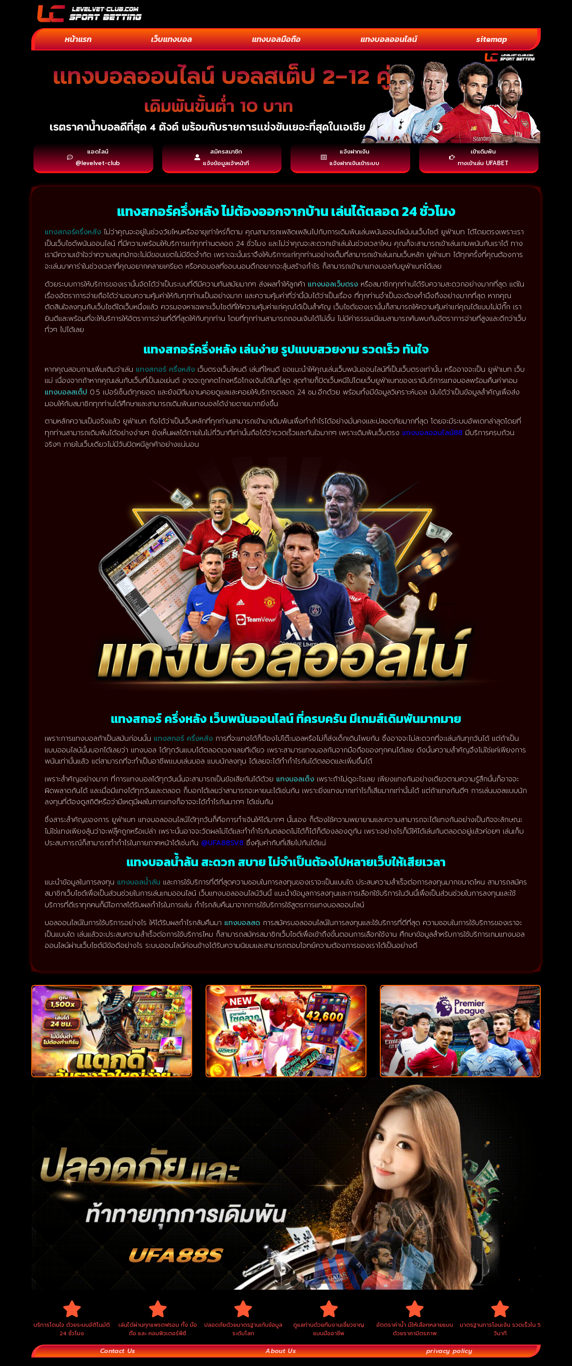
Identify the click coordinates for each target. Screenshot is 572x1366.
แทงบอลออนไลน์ (389, 39)
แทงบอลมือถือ (276, 39)
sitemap (491, 39)
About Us (280, 1359)
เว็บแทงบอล (171, 39)
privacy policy (448, 1359)
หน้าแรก (78, 39)
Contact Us (117, 1359)
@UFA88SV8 (222, 846)
